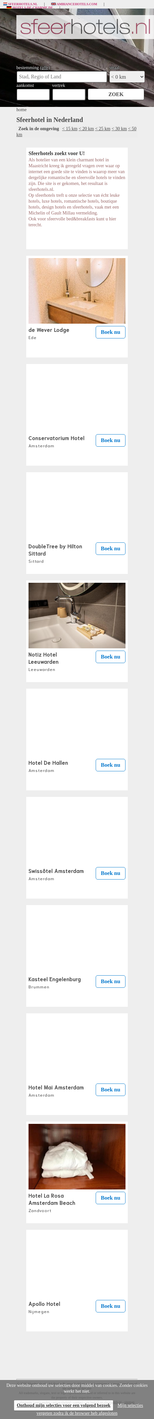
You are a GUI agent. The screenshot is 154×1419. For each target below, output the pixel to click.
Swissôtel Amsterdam (56, 874)
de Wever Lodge (49, 333)
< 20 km (86, 128)
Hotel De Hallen (48, 766)
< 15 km (70, 128)
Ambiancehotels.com (74, 4)
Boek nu (110, 332)
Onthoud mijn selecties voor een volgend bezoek (63, 1405)
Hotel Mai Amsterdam (56, 1090)
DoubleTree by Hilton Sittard (55, 552)
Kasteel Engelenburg (55, 982)
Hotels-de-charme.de (30, 8)
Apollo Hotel (44, 1307)
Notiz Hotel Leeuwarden (44, 661)
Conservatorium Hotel (57, 441)
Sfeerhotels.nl (20, 4)
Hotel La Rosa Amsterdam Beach (52, 1202)
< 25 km (102, 128)
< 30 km (119, 128)
